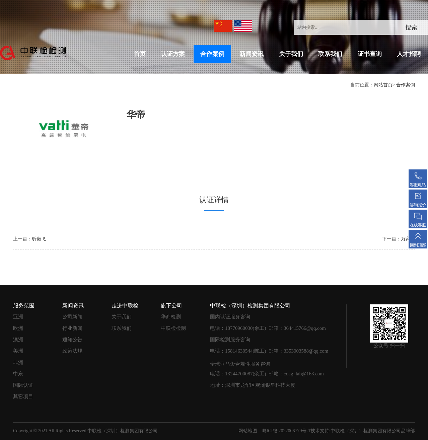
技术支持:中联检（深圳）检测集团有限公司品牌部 (362, 428)
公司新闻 (72, 314)
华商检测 (171, 314)
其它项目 (23, 394)
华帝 (117, 114)
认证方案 (173, 54)
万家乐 (408, 236)
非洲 (18, 360)
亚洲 (18, 314)
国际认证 (23, 382)
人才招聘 (409, 54)
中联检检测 (173, 325)
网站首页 (383, 84)
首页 (140, 54)
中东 (18, 371)
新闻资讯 (251, 54)
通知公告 (72, 337)
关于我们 (291, 54)
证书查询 (370, 54)
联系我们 (330, 54)
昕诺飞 (39, 236)
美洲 (18, 348)
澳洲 (18, 337)
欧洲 (18, 325)
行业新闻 (72, 325)
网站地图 (247, 428)
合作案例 (212, 54)
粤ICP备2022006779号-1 (286, 428)
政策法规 (72, 348)
